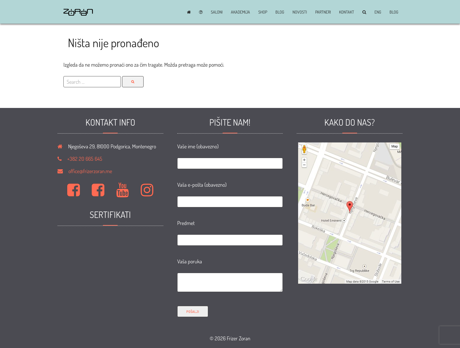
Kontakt (346, 12)
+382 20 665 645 (84, 158)
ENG (377, 12)
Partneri (323, 12)
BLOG (279, 12)
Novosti (300, 12)
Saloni (217, 12)
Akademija (240, 12)
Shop (262, 12)
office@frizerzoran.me (90, 171)
